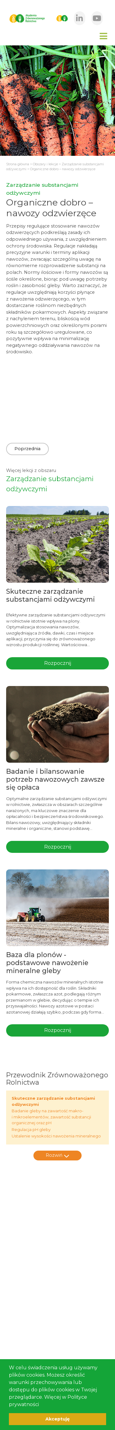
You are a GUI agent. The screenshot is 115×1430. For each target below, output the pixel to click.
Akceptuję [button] (57, 1419)
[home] (27, 18)
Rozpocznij (57, 663)
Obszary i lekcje (45, 164)
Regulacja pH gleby (31, 1129)
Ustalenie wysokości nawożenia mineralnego (56, 1135)
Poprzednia (27, 448)
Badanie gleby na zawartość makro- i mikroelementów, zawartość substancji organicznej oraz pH (51, 1116)
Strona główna (17, 164)
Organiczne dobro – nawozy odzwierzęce (62, 169)
